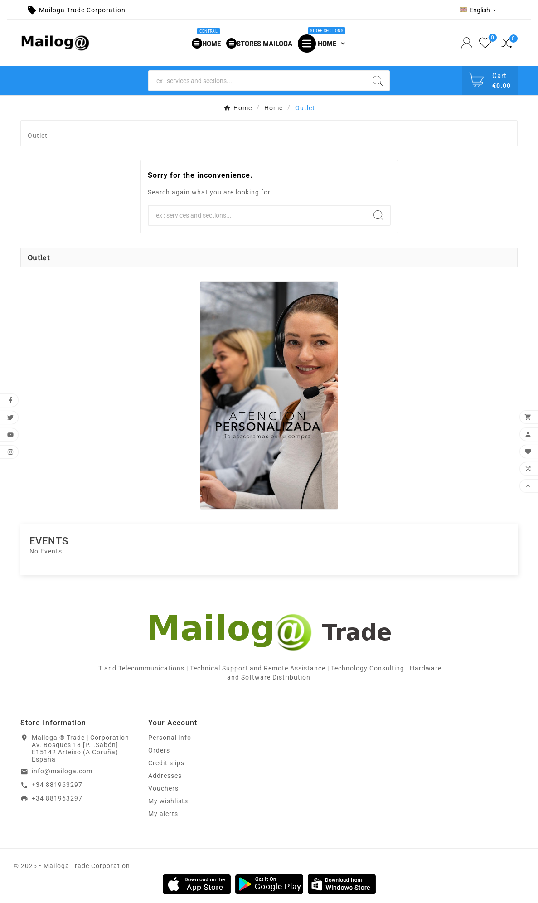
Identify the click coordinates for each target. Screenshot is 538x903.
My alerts (163, 813)
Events (48, 541)
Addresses (165, 775)
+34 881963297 (57, 784)
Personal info (169, 737)
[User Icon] (468, 43)
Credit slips (166, 763)
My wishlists (168, 801)
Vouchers (163, 788)
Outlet (39, 257)
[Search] (258, 80)
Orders (159, 750)
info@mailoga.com (62, 771)
